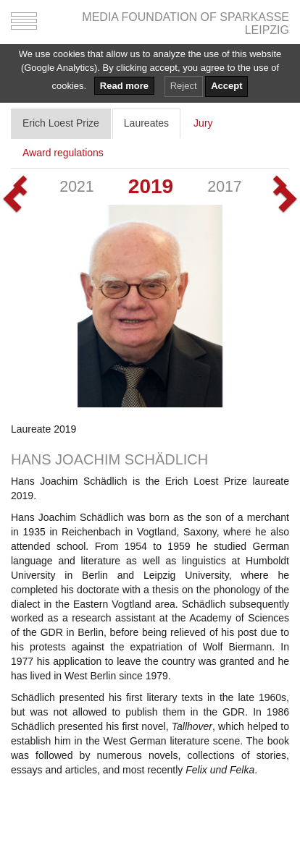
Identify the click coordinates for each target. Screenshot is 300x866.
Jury (202, 123)
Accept (226, 85)
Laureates (146, 123)
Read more (124, 85)
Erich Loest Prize (60, 123)
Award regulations (63, 152)
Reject (183, 85)
